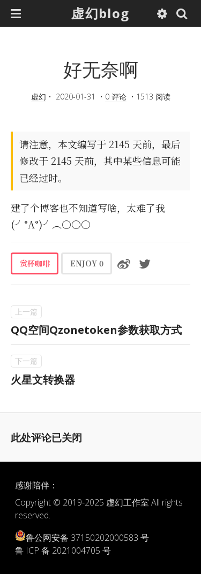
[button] (16, 13)
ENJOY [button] (86, 263)
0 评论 (115, 96)
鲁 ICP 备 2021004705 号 (63, 550)
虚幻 (38, 96)
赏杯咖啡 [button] (35, 263)
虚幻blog (100, 13)
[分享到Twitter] (145, 263)
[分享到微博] (124, 263)
